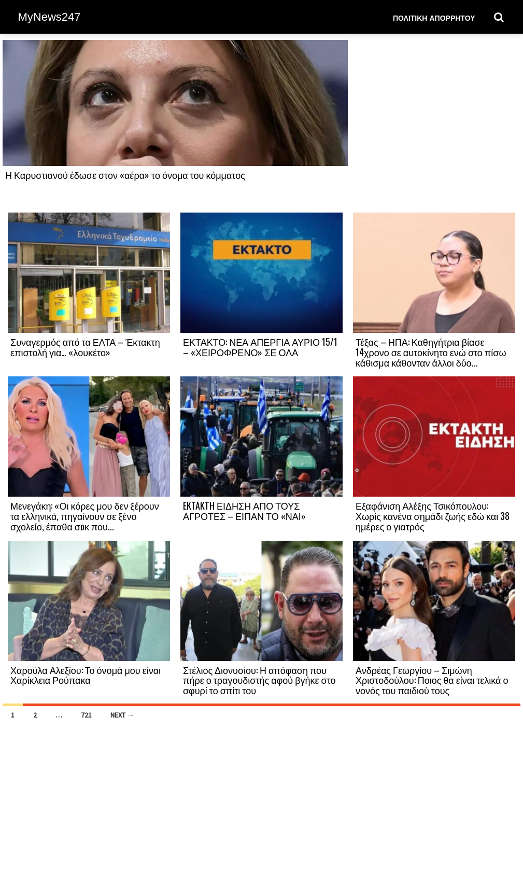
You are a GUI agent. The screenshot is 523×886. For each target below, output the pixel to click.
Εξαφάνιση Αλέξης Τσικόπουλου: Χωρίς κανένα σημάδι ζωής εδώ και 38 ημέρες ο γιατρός (433, 516)
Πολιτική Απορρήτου (434, 17)
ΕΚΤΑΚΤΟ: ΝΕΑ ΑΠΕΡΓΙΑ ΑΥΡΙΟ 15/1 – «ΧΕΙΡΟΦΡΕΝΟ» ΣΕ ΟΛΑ (260, 347)
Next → (122, 715)
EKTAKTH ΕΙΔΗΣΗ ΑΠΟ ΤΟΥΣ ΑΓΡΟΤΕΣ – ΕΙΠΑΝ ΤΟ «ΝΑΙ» (244, 511)
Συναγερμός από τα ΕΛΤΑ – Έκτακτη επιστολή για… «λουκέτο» (85, 347)
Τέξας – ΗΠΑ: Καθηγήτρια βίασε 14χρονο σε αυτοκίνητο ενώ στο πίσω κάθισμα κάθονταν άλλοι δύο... (431, 352)
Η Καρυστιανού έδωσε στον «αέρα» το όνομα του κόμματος (125, 174)
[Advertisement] (434, 125)
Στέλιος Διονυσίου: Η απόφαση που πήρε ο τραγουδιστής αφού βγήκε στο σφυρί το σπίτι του (259, 680)
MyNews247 (49, 16)
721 (86, 715)
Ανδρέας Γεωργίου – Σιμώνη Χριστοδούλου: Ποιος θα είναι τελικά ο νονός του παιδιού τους (432, 680)
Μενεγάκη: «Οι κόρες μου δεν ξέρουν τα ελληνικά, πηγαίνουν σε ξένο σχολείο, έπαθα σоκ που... (84, 516)
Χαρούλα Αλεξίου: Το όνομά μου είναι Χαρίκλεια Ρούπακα (85, 675)
